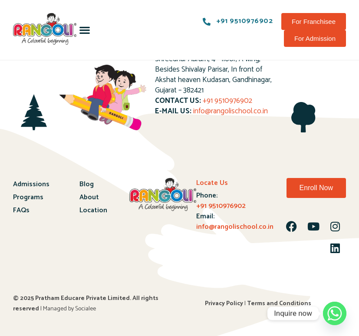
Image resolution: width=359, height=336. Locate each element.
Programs (28, 197)
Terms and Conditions (279, 304)
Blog (86, 184)
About (89, 197)
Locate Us (212, 183)
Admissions (31, 184)
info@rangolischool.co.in (230, 111)
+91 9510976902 (227, 101)
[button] (84, 30)
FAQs (21, 210)
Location (93, 210)
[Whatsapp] (334, 313)
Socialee (85, 309)
